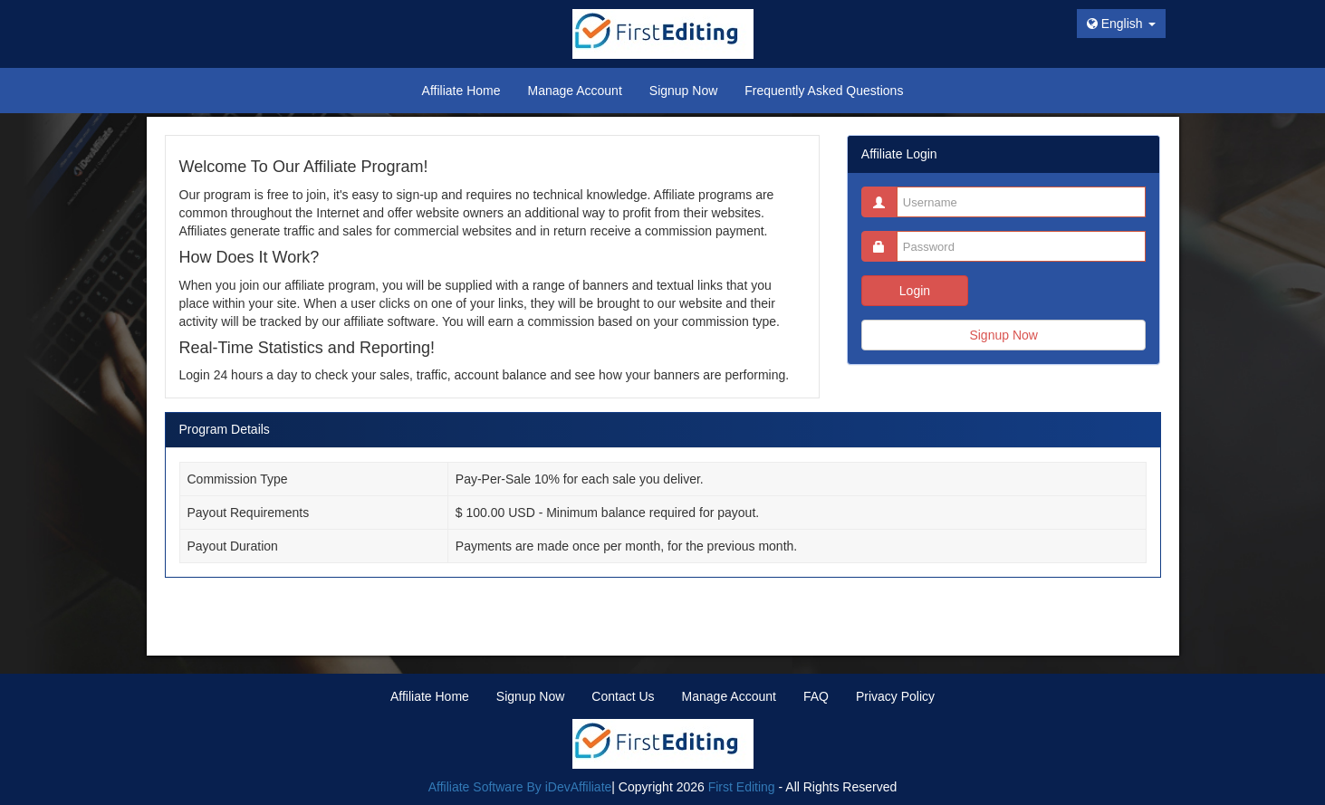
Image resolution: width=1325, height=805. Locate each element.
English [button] (1121, 23)
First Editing (741, 787)
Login (914, 290)
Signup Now (1003, 335)
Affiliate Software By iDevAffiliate (520, 787)
